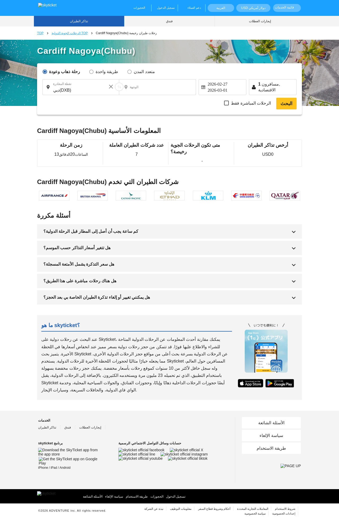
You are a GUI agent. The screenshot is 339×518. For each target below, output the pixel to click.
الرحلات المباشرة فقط (251, 103)
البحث (286, 103)
